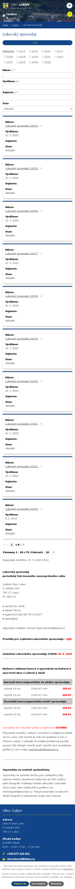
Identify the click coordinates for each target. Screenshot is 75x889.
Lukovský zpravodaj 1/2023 (24, 509)
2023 (9, 62)
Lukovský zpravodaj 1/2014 (24, 125)
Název (8, 70)
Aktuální (10, 150)
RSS (52, 42)
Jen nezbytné (39, 883)
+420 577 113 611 (18, 853)
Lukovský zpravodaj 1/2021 (24, 423)
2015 (34, 51)
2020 (35, 56)
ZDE (69, 639)
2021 (47, 56)
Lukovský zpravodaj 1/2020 (24, 381)
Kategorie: (8, 51)
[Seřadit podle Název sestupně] (14, 70)
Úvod (5, 25)
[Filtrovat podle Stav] (37, 109)
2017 (60, 51)
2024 (22, 62)
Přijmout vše (19, 883)
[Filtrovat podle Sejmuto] (37, 97)
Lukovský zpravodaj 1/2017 (24, 253)
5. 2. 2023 (11, 518)
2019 (22, 56)
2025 (35, 62)
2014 (22, 51)
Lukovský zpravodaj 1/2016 (24, 211)
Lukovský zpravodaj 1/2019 (24, 338)
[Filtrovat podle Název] (37, 75)
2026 (47, 62)
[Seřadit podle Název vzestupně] (14, 69)
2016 (47, 51)
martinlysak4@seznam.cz (44, 749)
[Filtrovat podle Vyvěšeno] (37, 87)
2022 (60, 56)
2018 (9, 56)
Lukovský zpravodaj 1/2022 (24, 466)
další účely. (68, 869)
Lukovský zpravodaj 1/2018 (24, 296)
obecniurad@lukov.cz (21, 858)
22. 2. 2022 (12, 135)
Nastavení (56, 883)
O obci (15, 25)
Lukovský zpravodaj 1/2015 (24, 168)
